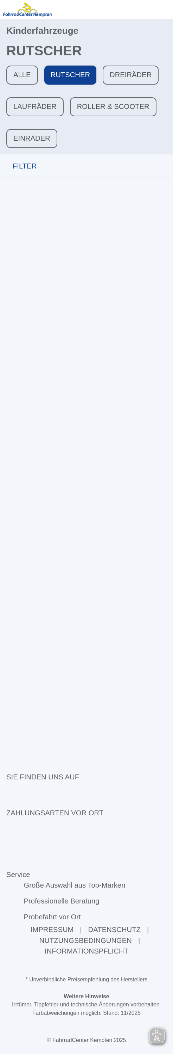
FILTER (18, 166)
